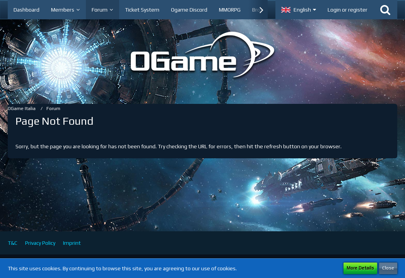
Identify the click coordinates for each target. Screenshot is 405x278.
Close (388, 268)
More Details (360, 268)
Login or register (347, 10)
